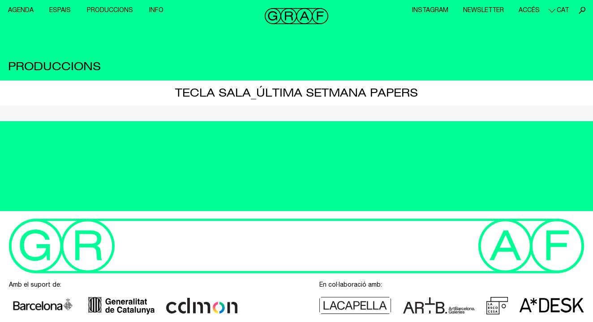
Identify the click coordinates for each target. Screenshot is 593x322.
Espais (60, 9)
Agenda (21, 9)
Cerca (582, 10)
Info (156, 9)
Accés (529, 9)
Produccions (110, 9)
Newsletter (483, 9)
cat (563, 9)
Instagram (430, 9)
